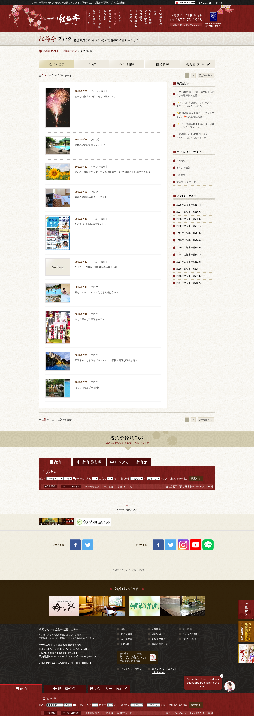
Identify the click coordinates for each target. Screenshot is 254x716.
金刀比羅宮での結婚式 (246, 658)
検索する (196, 478)
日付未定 (78, 478)
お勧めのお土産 (109, 18)
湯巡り (155, 18)
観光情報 (162, 64)
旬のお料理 (150, 18)
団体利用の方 (135, 18)
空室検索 (246, 609)
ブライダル (119, 18)
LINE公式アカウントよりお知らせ (127, 569)
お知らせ (181, 160)
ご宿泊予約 (160, 18)
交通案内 (130, 18)
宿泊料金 (125, 478)
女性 (104, 478)
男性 (88, 478)
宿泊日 (42, 478)
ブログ (91, 64)
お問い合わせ (94, 18)
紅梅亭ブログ (114, 18)
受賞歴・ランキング (197, 64)
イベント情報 (127, 64)
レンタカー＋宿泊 (129, 462)
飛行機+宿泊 (65, 688)
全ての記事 (56, 64)
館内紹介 (140, 18)
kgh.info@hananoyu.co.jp (64, 652)
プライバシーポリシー (132, 669)
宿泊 (55, 462)
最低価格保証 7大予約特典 (246, 631)
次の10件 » (205, 75)
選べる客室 (145, 18)
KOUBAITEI (63, 662)
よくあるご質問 (99, 18)
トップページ (89, 18)
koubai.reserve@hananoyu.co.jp (78, 656)
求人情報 (104, 18)
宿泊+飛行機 (89, 462)
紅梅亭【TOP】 (51, 51)
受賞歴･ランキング (186, 182)
